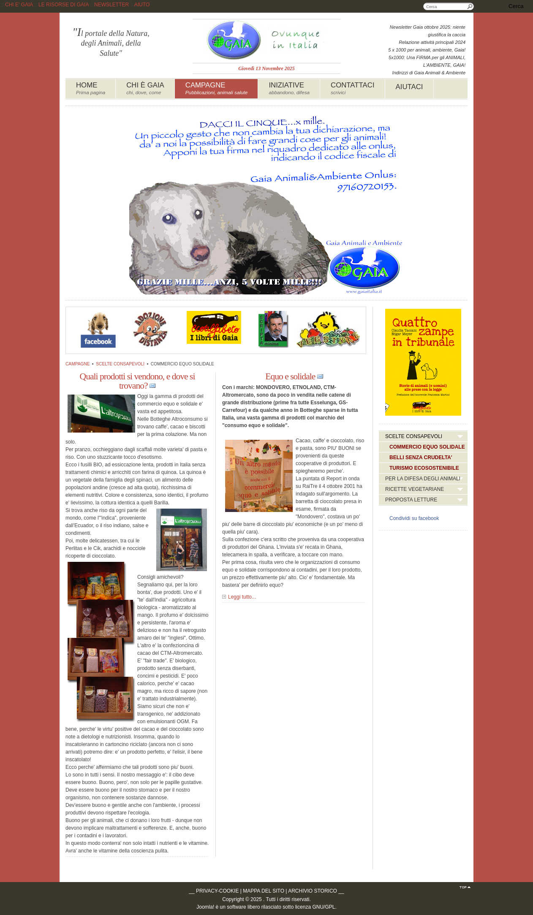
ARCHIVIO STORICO (312, 891)
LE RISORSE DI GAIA (63, 5)
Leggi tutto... (242, 597)
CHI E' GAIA (19, 5)
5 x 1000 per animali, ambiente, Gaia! (426, 49)
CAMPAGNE (77, 364)
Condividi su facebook (414, 518)
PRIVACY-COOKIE (217, 891)
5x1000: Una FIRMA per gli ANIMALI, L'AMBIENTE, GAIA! (427, 61)
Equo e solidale (290, 376)
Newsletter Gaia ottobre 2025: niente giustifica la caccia (427, 31)
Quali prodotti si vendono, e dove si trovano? (137, 381)
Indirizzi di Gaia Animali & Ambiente (428, 72)
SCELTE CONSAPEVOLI (120, 364)
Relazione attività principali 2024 (432, 42)
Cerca (470, 6)
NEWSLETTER (111, 5)
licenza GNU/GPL (315, 907)
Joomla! (205, 907)
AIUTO (142, 5)
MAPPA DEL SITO (263, 891)
